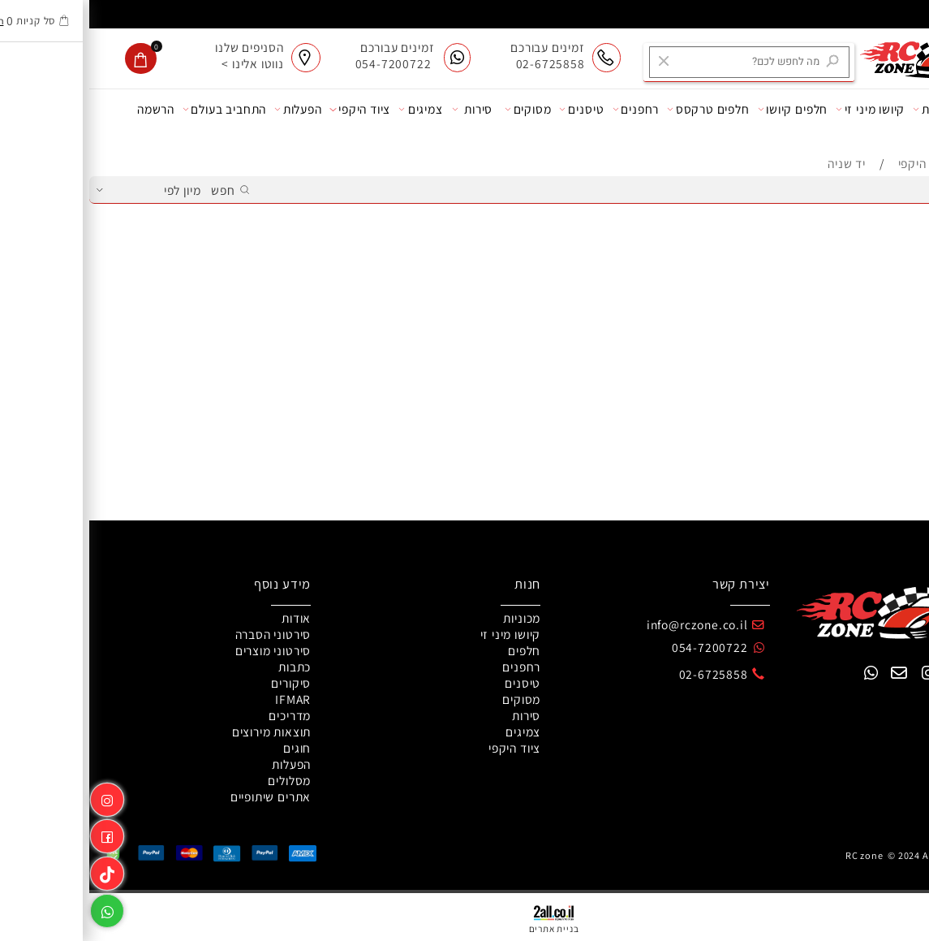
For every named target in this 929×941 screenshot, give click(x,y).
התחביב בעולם (135, 109)
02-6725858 (624, 674)
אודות (897, 109)
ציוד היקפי (270, 109)
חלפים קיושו (704, 109)
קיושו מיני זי (780, 109)
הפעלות (209, 109)
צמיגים (331, 109)
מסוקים (438, 109)
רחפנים (546, 109)
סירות (383, 109)
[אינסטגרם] (18, 796)
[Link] (18, 870)
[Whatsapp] (18, 908)
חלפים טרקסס (619, 109)
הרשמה (66, 109)
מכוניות (846, 109)
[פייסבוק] (18, 833)
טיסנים (492, 109)
